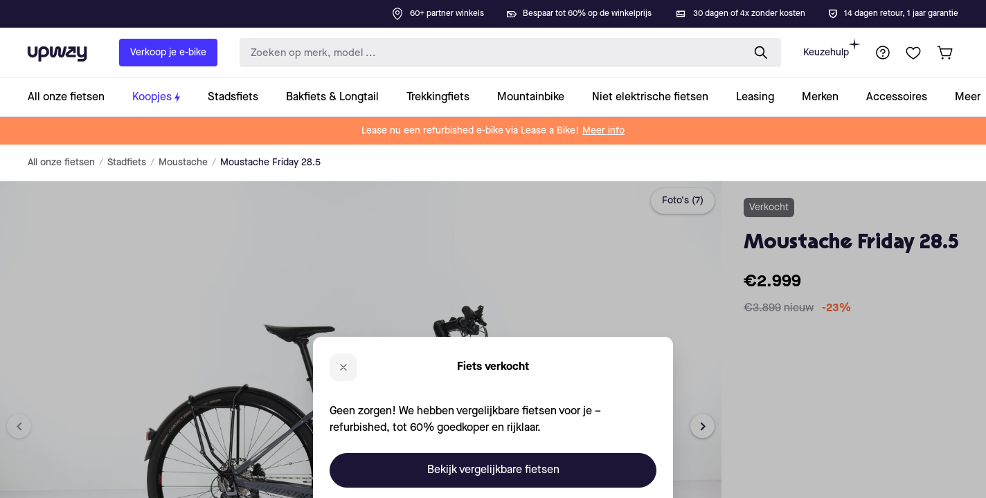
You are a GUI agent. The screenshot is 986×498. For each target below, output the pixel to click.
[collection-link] (73, 97)
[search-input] (488, 53)
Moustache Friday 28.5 (270, 162)
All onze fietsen (61, 162)
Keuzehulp (831, 48)
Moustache (183, 162)
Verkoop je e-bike (168, 52)
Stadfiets (126, 162)
